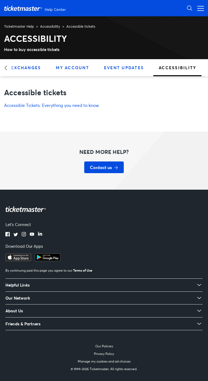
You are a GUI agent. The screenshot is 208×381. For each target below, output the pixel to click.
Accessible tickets (80, 26)
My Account (72, 67)
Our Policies (104, 346)
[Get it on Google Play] (47, 259)
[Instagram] (24, 234)
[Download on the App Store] (18, 259)
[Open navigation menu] (199, 8)
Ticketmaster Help (19, 26)
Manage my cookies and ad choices (104, 361)
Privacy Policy (104, 354)
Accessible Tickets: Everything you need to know (51, 105)
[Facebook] (7, 234)
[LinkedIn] (40, 234)
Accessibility (50, 26)
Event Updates (124, 67)
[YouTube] (32, 234)
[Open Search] (189, 8)
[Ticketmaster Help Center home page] (35, 8)
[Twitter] (16, 234)
